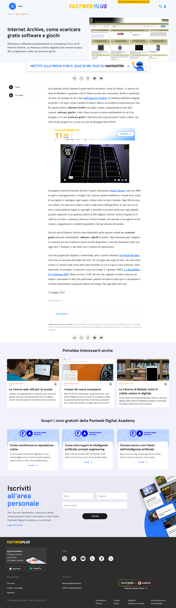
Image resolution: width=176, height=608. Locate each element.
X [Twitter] (81, 78)
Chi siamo (11, 583)
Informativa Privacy (101, 602)
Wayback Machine (129, 255)
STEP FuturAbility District (72, 588)
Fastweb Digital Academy (71, 583)
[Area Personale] (165, 6)
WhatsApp (95, 78)
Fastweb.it (11, 592)
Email (101, 78)
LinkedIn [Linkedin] (75, 78)
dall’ (95, 98)
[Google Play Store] (35, 568)
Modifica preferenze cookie (136, 602)
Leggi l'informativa (15, 525)
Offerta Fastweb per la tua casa (132, 2)
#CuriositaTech (62, 314)
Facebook (88, 78)
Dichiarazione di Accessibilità (158, 602)
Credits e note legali (15, 588)
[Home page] (88, 6)
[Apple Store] (15, 568)
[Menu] (16, 6)
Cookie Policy (117, 602)
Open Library (117, 190)
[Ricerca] (160, 6)
